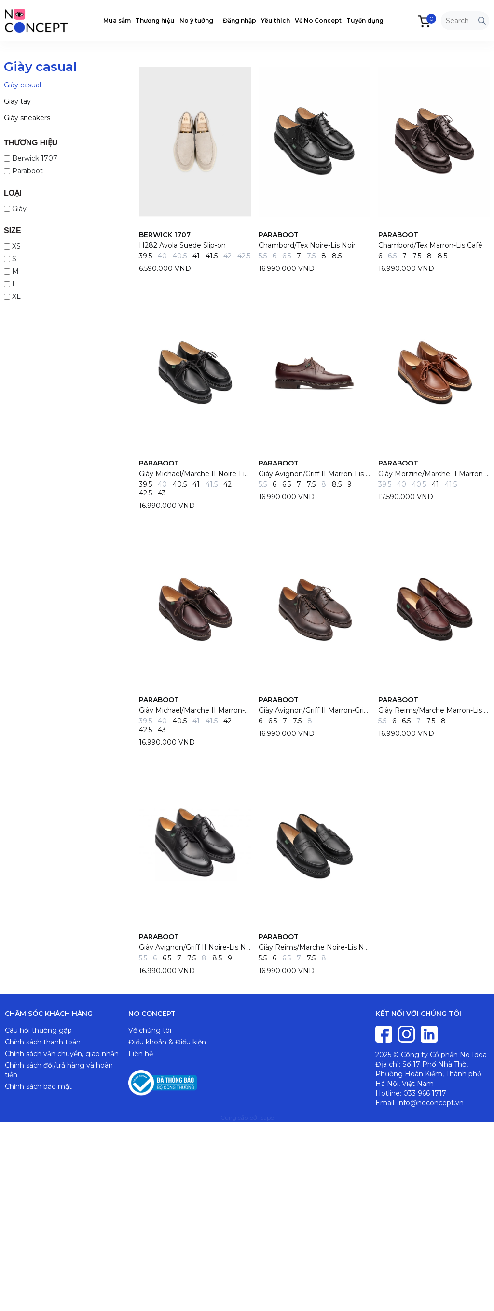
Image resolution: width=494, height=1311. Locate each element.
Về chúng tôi (149, 1030)
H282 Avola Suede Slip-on (182, 245)
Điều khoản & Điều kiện (167, 1042)
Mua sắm (117, 20)
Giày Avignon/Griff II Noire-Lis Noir (195, 947)
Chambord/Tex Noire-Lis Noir (307, 245)
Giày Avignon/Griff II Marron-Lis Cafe (314, 473)
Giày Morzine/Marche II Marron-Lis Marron (434, 473)
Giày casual (22, 85)
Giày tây (17, 101)
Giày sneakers (27, 117)
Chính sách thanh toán (43, 1042)
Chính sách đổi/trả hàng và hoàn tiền (59, 1070)
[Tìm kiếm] (482, 21)
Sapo (267, 1117)
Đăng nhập (239, 20)
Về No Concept (318, 20)
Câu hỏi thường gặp (38, 1030)
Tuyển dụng (365, 20)
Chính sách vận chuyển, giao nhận (62, 1053)
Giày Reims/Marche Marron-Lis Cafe (434, 710)
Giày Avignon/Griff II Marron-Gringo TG (314, 710)
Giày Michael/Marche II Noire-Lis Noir (195, 473)
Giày (15, 208)
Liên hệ (140, 1053)
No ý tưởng (196, 20)
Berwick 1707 (30, 158)
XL (12, 296)
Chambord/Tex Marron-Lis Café (430, 245)
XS (12, 246)
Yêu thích (275, 20)
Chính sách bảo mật (38, 1086)
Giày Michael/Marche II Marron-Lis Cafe (195, 710)
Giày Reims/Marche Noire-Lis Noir (314, 947)
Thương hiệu (155, 20)
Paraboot (23, 171)
